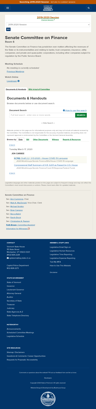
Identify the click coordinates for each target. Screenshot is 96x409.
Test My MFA (55, 262)
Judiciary (10, 308)
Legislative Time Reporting (61, 254)
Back (12, 145)
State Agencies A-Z (15, 312)
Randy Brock (15, 217)
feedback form (61, 373)
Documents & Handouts (16, 89)
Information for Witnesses (18, 229)
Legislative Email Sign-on (60, 247)
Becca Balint (15, 214)
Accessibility (32, 360)
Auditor (10, 297)
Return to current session (63, 2)
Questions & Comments (17, 356)
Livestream (12, 81)
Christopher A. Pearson (20, 221)
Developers (48, 378)
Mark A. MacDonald (18, 203)
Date (21, 139)
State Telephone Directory (18, 315)
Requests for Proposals (16, 360)
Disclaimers (20, 352)
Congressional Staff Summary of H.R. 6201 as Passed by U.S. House (46, 165)
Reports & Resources (72, 139)
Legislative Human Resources (62, 251)
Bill (27, 139)
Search (81, 115)
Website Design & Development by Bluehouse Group (48, 388)
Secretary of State (14, 301)
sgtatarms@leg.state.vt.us (18, 258)
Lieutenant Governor (15, 289)
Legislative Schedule (15, 336)
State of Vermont (14, 282)
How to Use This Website (60, 265)
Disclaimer (54, 272)
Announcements (14, 329)
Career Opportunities (36, 356)
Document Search (48, 110)
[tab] (16, 89)
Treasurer (11, 304)
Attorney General (14, 293)
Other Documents (40, 139)
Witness (55, 139)
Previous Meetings (15, 71)
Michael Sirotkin (17, 206)
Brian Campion (16, 210)
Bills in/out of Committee (39, 89)
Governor (11, 286)
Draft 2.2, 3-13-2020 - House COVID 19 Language (41, 158)
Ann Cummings (16, 199)
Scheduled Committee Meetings (20, 332)
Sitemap (10, 352)
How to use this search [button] (75, 110)
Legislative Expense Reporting (62, 258)
